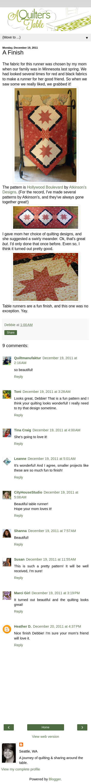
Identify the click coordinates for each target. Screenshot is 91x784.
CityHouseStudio (28, 492)
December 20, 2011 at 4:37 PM (57, 626)
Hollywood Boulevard (45, 187)
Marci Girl (22, 593)
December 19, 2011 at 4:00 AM (56, 430)
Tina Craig (22, 430)
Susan (19, 559)
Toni (17, 392)
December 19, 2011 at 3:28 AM (46, 392)
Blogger (55, 779)
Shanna (20, 531)
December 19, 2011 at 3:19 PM (56, 593)
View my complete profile (20, 769)
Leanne (20, 459)
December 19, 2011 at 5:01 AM (51, 459)
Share (11, 332)
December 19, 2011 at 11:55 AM (51, 559)
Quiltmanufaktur (27, 358)
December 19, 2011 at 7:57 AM (52, 531)
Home (45, 727)
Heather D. (23, 626)
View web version (45, 736)
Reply (18, 377)
